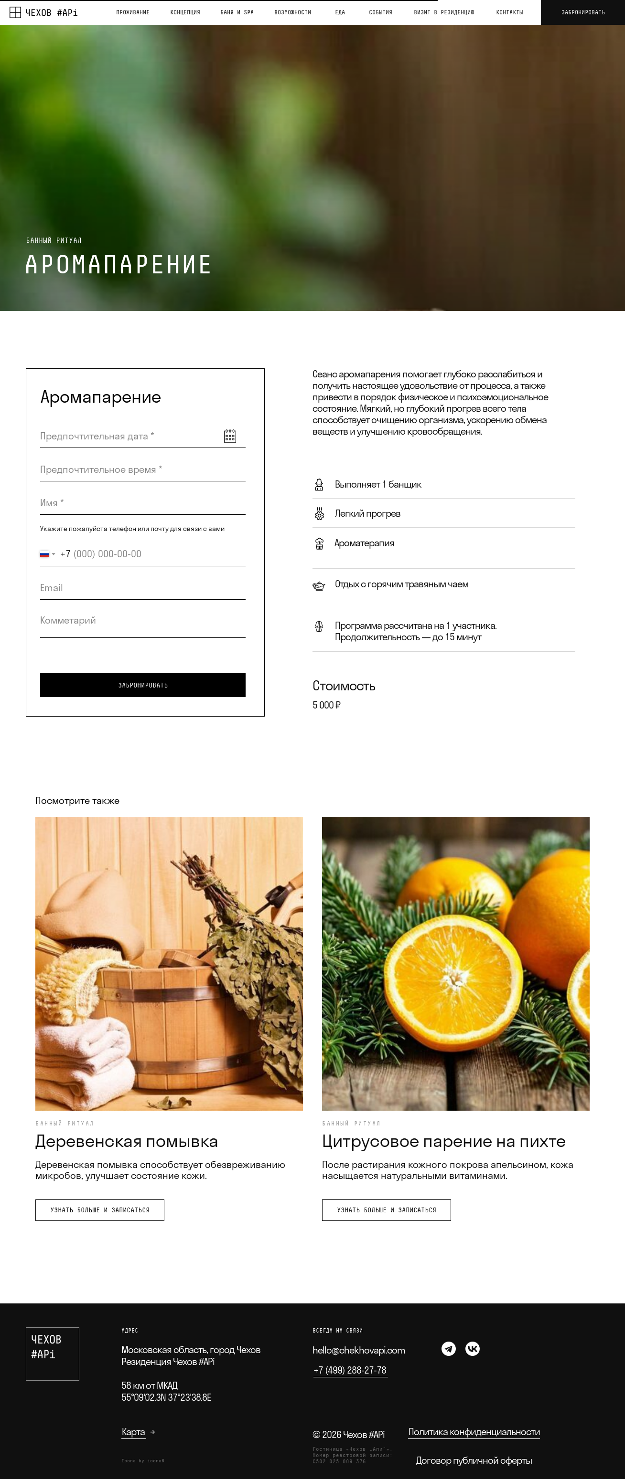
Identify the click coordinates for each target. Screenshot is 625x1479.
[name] (143, 503)
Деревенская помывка (126, 1140)
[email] (143, 588)
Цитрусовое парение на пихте (444, 1140)
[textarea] (143, 623)
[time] (143, 469)
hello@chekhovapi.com (358, 1350)
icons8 (155, 1460)
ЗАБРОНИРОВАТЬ (143, 685)
